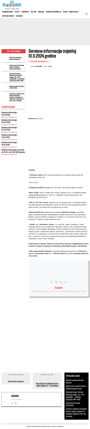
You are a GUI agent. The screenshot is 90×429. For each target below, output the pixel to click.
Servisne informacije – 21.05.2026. (9, 136)
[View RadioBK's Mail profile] (61, 282)
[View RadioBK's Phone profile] (65, 282)
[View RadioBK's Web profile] (56, 282)
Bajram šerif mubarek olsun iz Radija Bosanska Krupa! (17, 67)
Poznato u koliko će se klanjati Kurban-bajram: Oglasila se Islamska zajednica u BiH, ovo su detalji (17, 97)
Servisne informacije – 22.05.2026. (9, 128)
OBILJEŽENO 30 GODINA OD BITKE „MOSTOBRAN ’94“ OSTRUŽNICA (47, 385)
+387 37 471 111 (56, 291)
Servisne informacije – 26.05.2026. (17, 87)
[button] (86, 14)
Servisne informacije (9, 117)
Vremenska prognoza (16, 381)
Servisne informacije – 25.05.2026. (9, 121)
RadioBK (39, 66)
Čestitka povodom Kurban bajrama (16, 58)
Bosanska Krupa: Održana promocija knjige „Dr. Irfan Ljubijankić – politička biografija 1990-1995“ (17, 77)
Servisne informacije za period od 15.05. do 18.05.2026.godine (13, 151)
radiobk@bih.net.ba (68, 291)
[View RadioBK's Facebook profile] (51, 282)
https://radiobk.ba (16, 399)
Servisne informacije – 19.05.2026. (9, 143)
